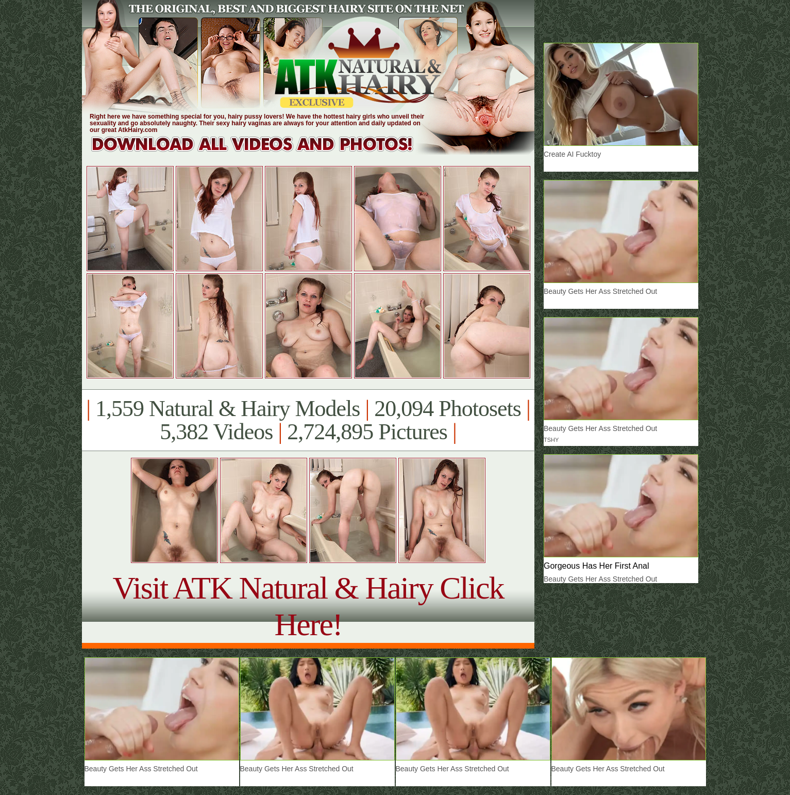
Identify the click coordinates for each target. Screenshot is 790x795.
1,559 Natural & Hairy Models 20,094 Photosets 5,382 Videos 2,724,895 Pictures (308, 420)
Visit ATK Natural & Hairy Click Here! (307, 606)
